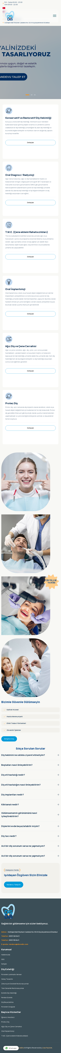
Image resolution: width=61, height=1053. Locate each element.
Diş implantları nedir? (30, 797)
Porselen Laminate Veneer (11, 977)
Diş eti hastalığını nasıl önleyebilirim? (30, 787)
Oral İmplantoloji (15, 292)
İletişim (4, 967)
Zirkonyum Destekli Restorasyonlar (15, 987)
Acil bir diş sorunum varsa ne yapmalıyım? (30, 848)
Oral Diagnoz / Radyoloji (19, 178)
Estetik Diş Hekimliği (9, 996)
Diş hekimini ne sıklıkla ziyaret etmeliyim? (30, 758)
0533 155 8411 (14, 943)
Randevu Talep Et (14, 888)
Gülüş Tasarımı (7, 982)
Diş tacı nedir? (30, 839)
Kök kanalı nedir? (30, 807)
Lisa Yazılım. (47, 1048)
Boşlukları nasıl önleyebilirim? (30, 767)
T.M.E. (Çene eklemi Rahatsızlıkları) (26, 235)
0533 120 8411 (14, 939)
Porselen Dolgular (8, 1010)
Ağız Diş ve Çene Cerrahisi (20, 349)
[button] (27, 94)
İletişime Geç (9, 742)
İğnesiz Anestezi (7, 1020)
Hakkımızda (5, 958)
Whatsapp (11, 1048)
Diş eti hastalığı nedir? (30, 777)
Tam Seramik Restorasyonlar (12, 991)
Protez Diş (11, 406)
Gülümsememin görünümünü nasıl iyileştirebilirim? (30, 818)
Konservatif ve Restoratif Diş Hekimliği (28, 121)
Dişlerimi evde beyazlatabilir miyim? (30, 829)
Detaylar (30, 145)
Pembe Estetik (6, 1000)
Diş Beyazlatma (7, 1005)
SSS (2, 962)
